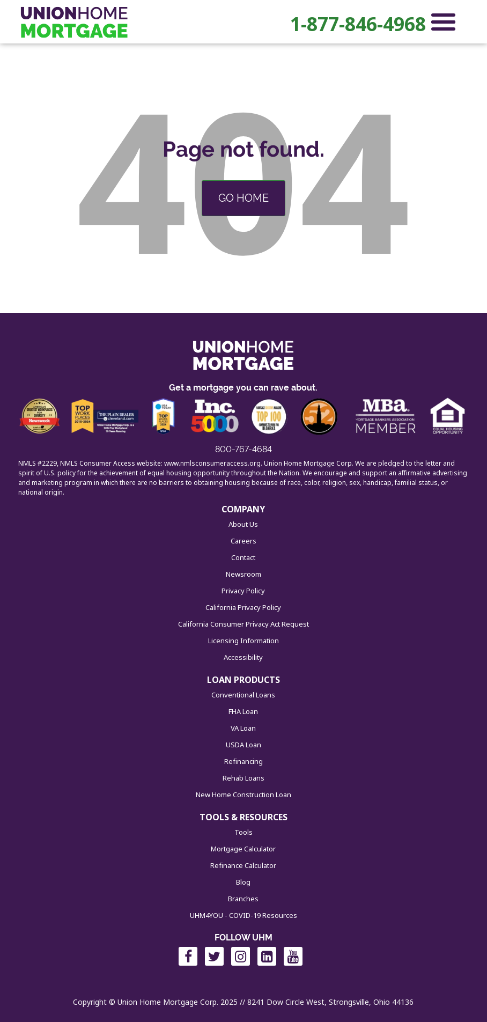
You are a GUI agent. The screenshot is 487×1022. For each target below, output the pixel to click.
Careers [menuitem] (243, 541)
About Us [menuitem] (243, 524)
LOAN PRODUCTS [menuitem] (243, 680)
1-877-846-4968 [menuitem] (358, 24)
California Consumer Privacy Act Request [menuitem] (243, 624)
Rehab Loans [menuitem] (243, 778)
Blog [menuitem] (243, 882)
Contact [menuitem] (243, 557)
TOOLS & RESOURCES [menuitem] (243, 817)
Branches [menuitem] (243, 898)
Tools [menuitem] (243, 832)
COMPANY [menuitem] (243, 509)
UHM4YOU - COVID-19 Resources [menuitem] (243, 915)
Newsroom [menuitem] (243, 574)
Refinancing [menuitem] (243, 761)
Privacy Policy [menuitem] (243, 590)
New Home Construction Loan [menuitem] (243, 794)
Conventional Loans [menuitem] (243, 695)
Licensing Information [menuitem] (243, 640)
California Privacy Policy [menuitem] (243, 607)
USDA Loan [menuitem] (243, 744)
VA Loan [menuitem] (243, 728)
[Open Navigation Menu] (443, 24)
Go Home (243, 198)
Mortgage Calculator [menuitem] (243, 849)
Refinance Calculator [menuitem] (243, 865)
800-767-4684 (243, 449)
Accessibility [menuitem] (243, 657)
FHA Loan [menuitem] (243, 711)
